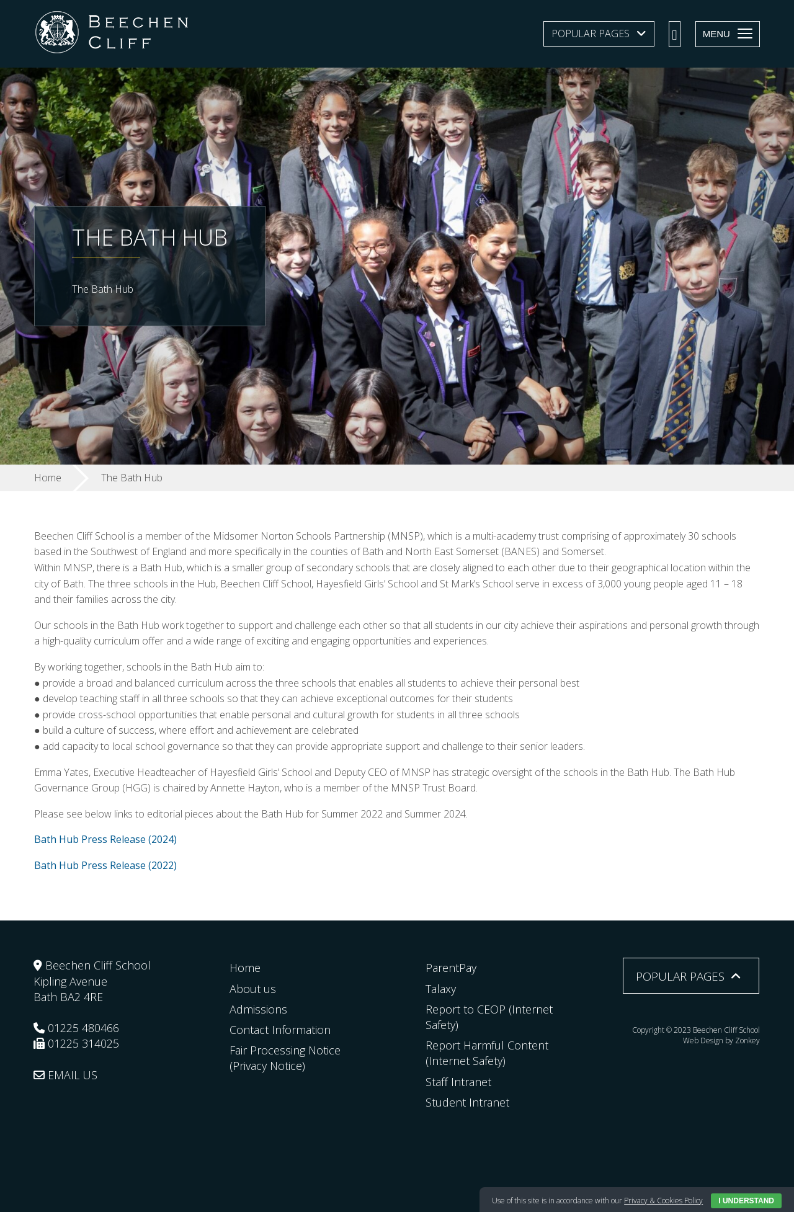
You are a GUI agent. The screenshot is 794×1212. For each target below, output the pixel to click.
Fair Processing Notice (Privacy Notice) (285, 1058)
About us (253, 988)
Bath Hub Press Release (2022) (105, 865)
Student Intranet (467, 1102)
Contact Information (280, 1029)
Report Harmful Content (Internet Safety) (487, 1053)
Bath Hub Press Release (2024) (105, 839)
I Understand (746, 1200)
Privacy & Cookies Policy (663, 1200)
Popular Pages (590, 33)
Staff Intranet (458, 1081)
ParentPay (451, 967)
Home (245, 967)
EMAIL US (65, 1074)
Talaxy (441, 988)
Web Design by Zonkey (721, 1040)
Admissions (258, 1009)
